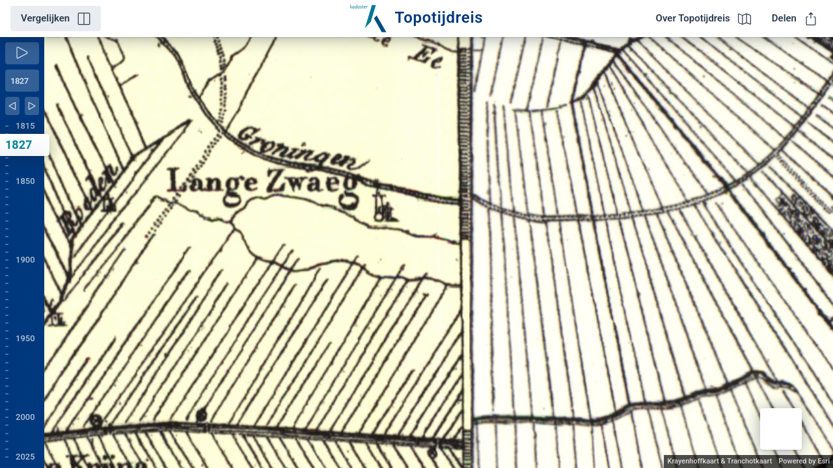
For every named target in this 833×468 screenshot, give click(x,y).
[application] (438, 252)
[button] (781, 429)
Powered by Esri (804, 461)
